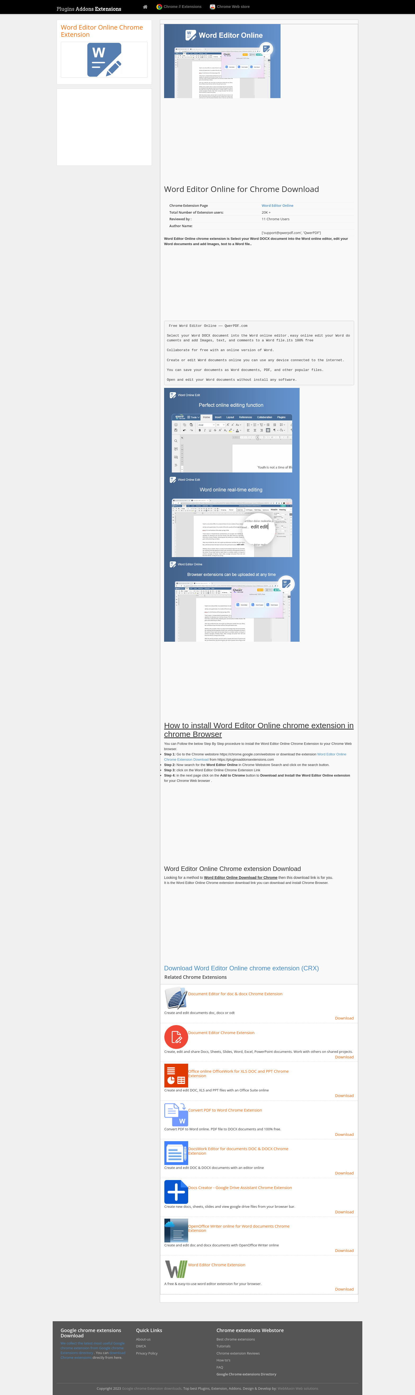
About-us (143, 1339)
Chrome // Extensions (179, 7)
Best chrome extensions (235, 1339)
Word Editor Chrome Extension (216, 1265)
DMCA (141, 1346)
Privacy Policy (146, 1353)
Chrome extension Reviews (238, 1353)
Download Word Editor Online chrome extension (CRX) (241, 968)
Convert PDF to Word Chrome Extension (225, 1110)
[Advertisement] (104, 127)
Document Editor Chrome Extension (221, 1032)
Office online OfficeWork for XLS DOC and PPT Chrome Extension (238, 1073)
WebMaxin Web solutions (298, 1388)
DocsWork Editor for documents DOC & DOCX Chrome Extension (238, 1150)
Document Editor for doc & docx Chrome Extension (235, 994)
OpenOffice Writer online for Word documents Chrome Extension (239, 1228)
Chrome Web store (230, 7)
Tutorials (223, 1346)
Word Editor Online (277, 205)
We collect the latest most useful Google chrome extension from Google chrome (93, 1345)
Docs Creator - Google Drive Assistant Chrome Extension (240, 1187)
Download (344, 1018)
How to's (223, 1360)
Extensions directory (77, 1352)
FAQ (219, 1367)
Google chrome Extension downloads (152, 1388)
